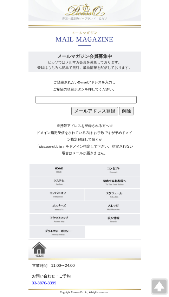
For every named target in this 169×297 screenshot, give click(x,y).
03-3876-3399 (44, 283)
